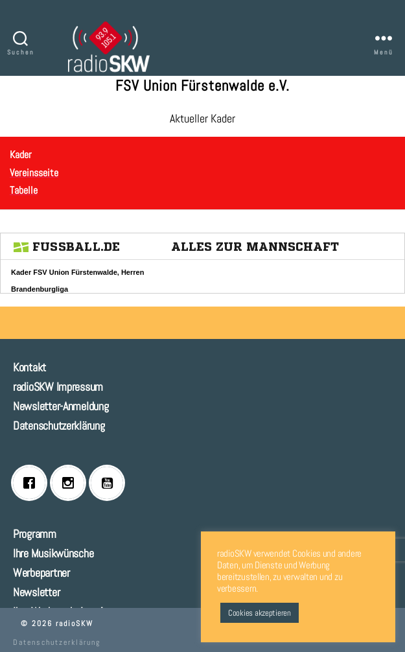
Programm (34, 533)
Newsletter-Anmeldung (61, 406)
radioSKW (74, 623)
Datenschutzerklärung (59, 425)
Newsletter (36, 592)
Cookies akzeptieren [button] (259, 612)
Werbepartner (41, 572)
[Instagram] (71, 483)
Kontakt (29, 367)
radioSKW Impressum (58, 386)
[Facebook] (32, 483)
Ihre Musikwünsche (53, 553)
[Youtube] (110, 483)
